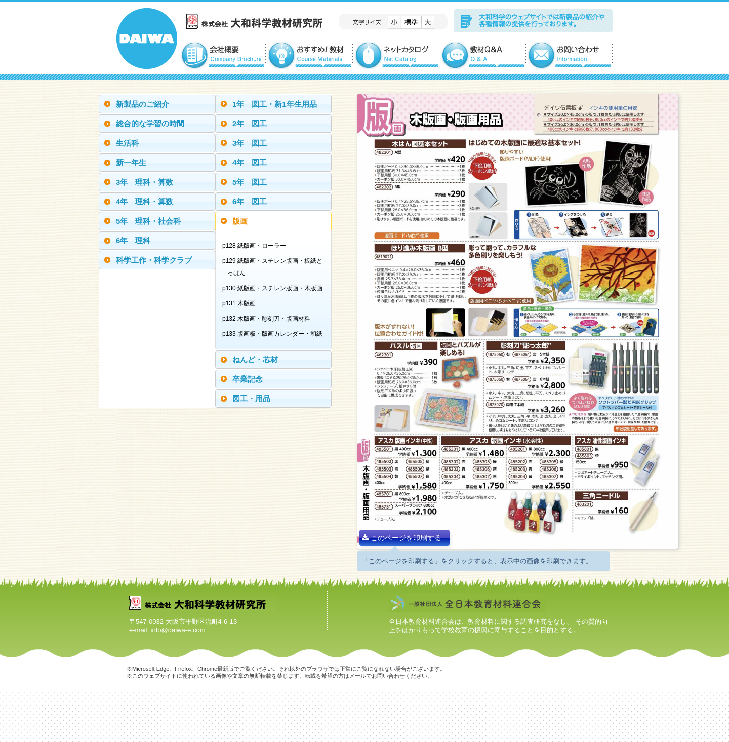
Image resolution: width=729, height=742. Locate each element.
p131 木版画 (241, 303)
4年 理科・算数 (144, 201)
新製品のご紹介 (142, 104)
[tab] (157, 104)
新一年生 (131, 162)
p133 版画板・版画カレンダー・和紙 (274, 333)
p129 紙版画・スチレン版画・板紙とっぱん (274, 267)
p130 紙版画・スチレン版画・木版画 (274, 288)
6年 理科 (133, 240)
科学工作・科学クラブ (154, 260)
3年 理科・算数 (144, 182)
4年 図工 (249, 162)
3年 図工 (249, 143)
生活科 (127, 143)
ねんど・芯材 (255, 359)
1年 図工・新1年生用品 (274, 104)
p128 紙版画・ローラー (256, 245)
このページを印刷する (401, 538)
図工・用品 (251, 398)
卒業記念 (247, 379)
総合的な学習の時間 (150, 123)
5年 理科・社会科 (148, 221)
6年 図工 (249, 201)
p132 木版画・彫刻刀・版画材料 (268, 318)
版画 (240, 221)
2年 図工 (249, 123)
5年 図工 (249, 182)
